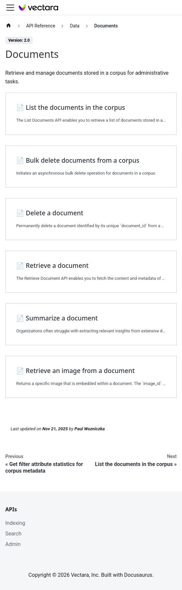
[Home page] (8, 26)
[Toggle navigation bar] (10, 8)
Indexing (15, 523)
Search (13, 533)
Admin (12, 544)
